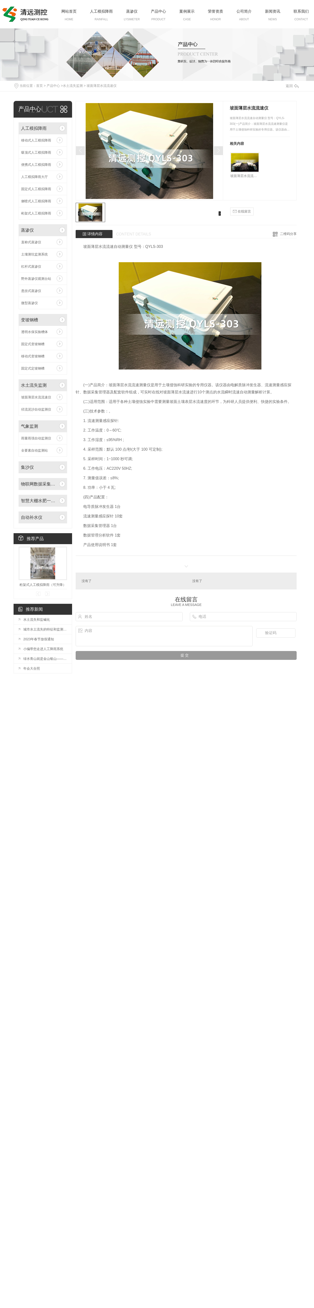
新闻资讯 (272, 11)
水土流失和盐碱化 (36, 619)
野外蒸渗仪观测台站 (36, 279)
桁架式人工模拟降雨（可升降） (43, 585)
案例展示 (187, 11)
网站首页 (69, 11)
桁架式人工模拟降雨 (36, 213)
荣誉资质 (215, 11)
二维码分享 (288, 234)
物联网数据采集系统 (39, 484)
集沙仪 (27, 467)
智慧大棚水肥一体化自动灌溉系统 (39, 500)
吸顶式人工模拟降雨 (36, 152)
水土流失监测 (73, 86)
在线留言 (242, 211)
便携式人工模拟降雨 (36, 165)
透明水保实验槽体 (34, 332)
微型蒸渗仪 (29, 303)
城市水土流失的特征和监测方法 (45, 629)
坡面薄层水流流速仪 (102, 86)
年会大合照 (31, 668)
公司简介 (244, 11)
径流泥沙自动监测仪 (36, 409)
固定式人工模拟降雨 (36, 189)
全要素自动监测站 (34, 450)
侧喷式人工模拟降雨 (36, 201)
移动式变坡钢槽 (32, 356)
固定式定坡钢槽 (32, 368)
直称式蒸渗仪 (31, 242)
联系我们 (301, 11)
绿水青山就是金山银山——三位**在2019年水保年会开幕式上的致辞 (45, 659)
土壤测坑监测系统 (34, 254)
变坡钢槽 (29, 320)
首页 (39, 86)
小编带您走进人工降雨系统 (43, 649)
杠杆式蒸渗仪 (31, 266)
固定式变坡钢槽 (32, 344)
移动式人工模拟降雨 (36, 140)
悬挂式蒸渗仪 (31, 291)
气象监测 (29, 426)
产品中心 (158, 11)
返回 (292, 86)
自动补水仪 (31, 517)
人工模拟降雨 (101, 11)
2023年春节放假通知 (38, 639)
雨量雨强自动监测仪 (36, 438)
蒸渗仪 (131, 11)
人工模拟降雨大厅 (34, 177)
